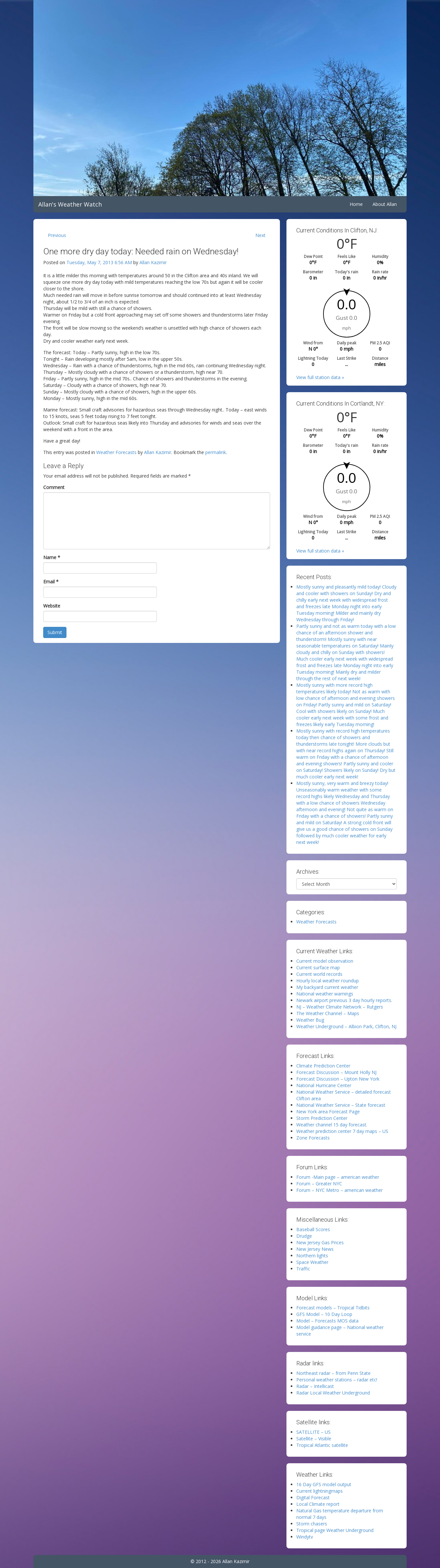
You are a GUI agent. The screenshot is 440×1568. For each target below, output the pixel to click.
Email (51, 581)
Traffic (303, 1269)
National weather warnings (324, 994)
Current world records (319, 974)
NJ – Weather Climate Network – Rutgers (339, 1007)
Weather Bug (310, 1020)
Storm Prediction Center (321, 1118)
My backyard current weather (327, 987)
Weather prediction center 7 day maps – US (342, 1131)
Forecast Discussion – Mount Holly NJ (336, 1072)
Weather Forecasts (116, 452)
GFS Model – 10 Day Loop (324, 1314)
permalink (215, 452)
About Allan (385, 204)
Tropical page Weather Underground (335, 1530)
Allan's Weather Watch (70, 204)
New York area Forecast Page (328, 1111)
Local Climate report (317, 1504)
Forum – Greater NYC (319, 1183)
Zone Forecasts (313, 1138)
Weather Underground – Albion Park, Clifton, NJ (346, 1026)
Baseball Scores (313, 1229)
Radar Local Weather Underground (333, 1393)
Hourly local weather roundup (327, 980)
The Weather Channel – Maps (327, 1013)
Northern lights (312, 1255)
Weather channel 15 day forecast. (331, 1124)
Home (356, 204)
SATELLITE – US (313, 1432)
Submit (54, 632)
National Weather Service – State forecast (340, 1105)
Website (51, 606)
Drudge (304, 1236)
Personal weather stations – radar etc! (336, 1380)
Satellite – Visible (313, 1438)
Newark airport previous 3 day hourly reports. (344, 1000)
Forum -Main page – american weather (337, 1177)
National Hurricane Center (323, 1085)
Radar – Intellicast (315, 1386)
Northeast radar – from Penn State (333, 1373)
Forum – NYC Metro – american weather (339, 1190)
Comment (53, 487)
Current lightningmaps (319, 1491)
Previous (57, 235)
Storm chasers (311, 1524)
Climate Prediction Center (323, 1066)
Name (51, 557)
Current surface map (318, 967)
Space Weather (312, 1262)
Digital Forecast (313, 1497)
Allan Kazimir (153, 262)
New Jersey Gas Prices (320, 1242)
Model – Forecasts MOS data (327, 1321)
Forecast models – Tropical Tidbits (333, 1307)
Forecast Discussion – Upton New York (337, 1079)
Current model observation (324, 961)
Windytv (304, 1537)
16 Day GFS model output (323, 1484)
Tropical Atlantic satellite (322, 1445)
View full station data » (320, 377)
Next (260, 235)
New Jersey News (315, 1249)
